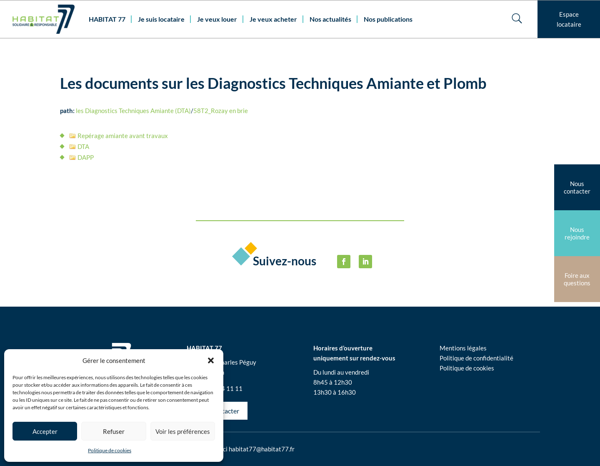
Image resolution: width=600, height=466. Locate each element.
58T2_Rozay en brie (220, 110)
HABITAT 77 (107, 19)
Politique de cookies (109, 450)
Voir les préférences (182, 431)
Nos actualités (330, 19)
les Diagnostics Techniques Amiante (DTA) (133, 110)
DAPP (86, 157)
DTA (83, 146)
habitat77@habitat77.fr (262, 449)
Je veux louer (217, 19)
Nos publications (388, 19)
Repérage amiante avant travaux (123, 135)
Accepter (45, 431)
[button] (211, 360)
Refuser (114, 431)
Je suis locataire (161, 19)
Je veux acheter (273, 19)
